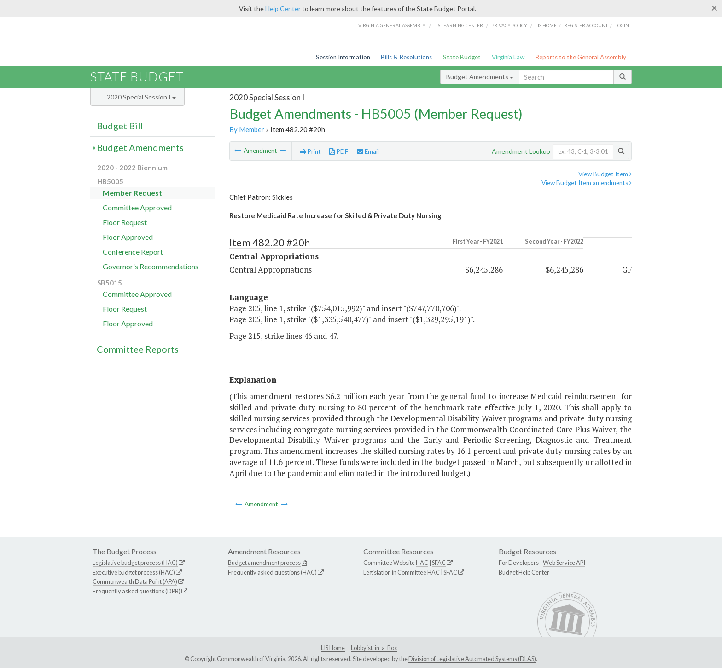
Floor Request (125, 222)
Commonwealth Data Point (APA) (135, 581)
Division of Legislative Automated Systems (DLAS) (472, 658)
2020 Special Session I (141, 97)
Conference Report (133, 251)
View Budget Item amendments (587, 182)
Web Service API (564, 562)
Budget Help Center (524, 572)
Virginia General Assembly (391, 25)
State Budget (462, 57)
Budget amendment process (264, 562)
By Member (246, 129)
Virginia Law (508, 57)
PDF (338, 151)
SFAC (439, 562)
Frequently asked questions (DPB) (136, 591)
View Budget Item (605, 174)
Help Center (283, 8)
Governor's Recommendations (150, 266)
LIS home (546, 25)
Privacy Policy (509, 25)
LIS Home (333, 647)
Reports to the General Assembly (580, 57)
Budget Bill (120, 125)
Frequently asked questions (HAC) (272, 572)
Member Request (132, 192)
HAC (422, 562)
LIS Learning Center (458, 25)
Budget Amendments (479, 77)
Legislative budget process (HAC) (135, 562)
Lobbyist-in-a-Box (374, 647)
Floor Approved (128, 236)
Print (310, 151)
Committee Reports (138, 348)
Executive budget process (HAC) (134, 572)
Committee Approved (137, 207)
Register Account (586, 25)
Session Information (343, 57)
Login (622, 25)
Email (368, 151)
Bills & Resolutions (406, 57)
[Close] (714, 8)
